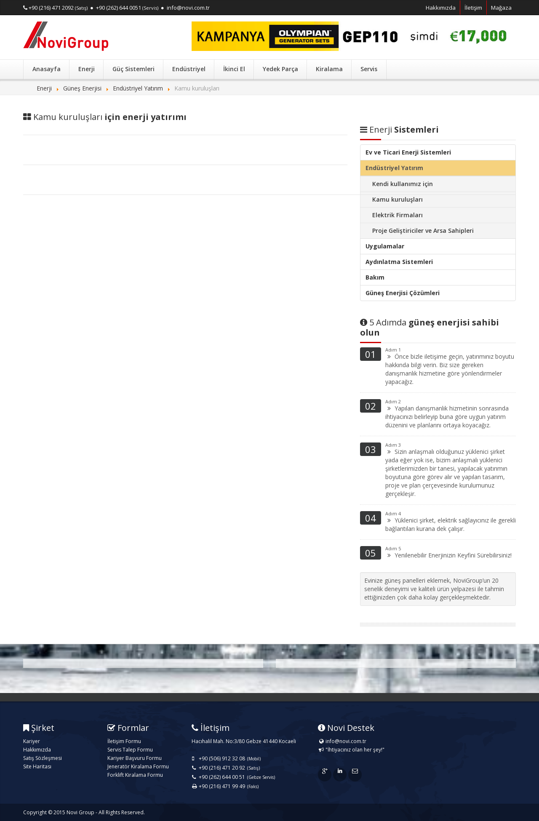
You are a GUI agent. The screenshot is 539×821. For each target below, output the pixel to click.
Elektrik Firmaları (397, 215)
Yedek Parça (280, 69)
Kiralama (329, 69)
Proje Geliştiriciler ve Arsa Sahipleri (423, 231)
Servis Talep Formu (130, 749)
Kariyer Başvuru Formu (134, 758)
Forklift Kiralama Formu (135, 774)
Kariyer (31, 741)
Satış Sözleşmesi (42, 758)
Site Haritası (37, 766)
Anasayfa (46, 69)
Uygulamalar (385, 246)
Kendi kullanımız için (402, 184)
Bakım (375, 277)
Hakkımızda (441, 7)
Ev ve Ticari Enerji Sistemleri (408, 152)
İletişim (473, 7)
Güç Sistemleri (133, 69)
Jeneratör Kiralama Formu (138, 766)
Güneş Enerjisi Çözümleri (403, 293)
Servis (368, 69)
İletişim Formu (124, 741)
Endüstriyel (188, 69)
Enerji (86, 69)
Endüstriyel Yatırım (394, 168)
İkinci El (234, 69)
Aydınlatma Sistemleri (399, 262)
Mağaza (501, 7)
